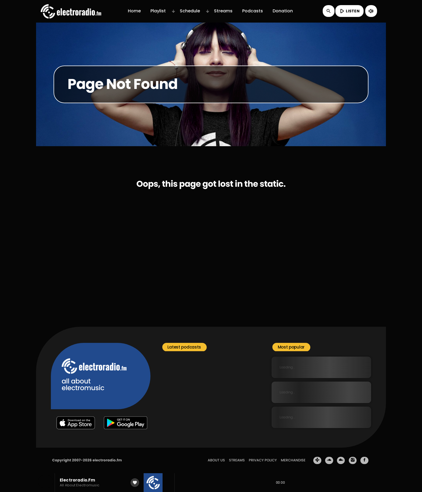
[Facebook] (364, 460)
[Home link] (71, 11)
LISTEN (349, 11)
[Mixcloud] (341, 460)
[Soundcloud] (329, 460)
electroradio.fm (107, 460)
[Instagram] (353, 460)
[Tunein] (317, 460)
